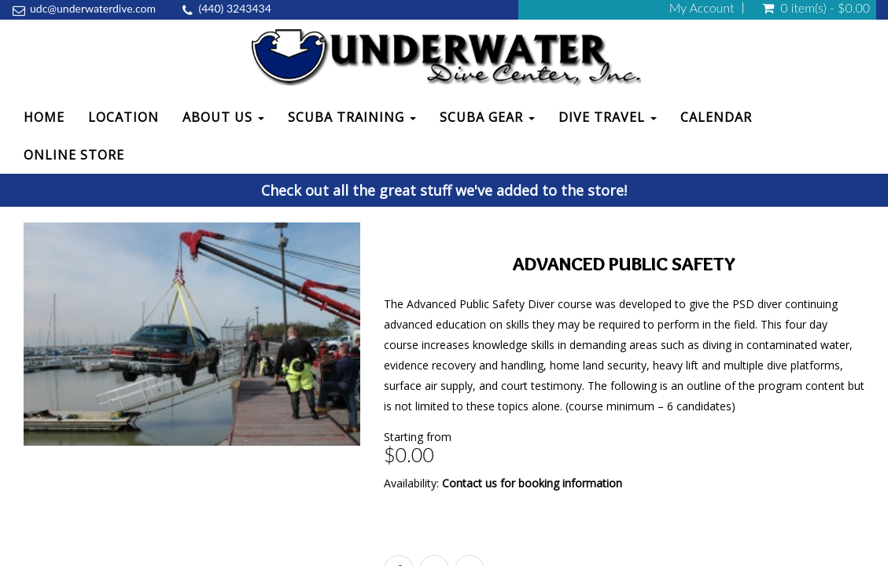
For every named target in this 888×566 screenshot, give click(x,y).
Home (44, 117)
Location (123, 117)
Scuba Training (352, 117)
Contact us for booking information (532, 483)
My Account (702, 7)
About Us (223, 117)
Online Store (74, 155)
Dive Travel (607, 117)
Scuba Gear (487, 117)
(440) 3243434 (235, 8)
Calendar (716, 117)
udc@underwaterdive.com (93, 8)
